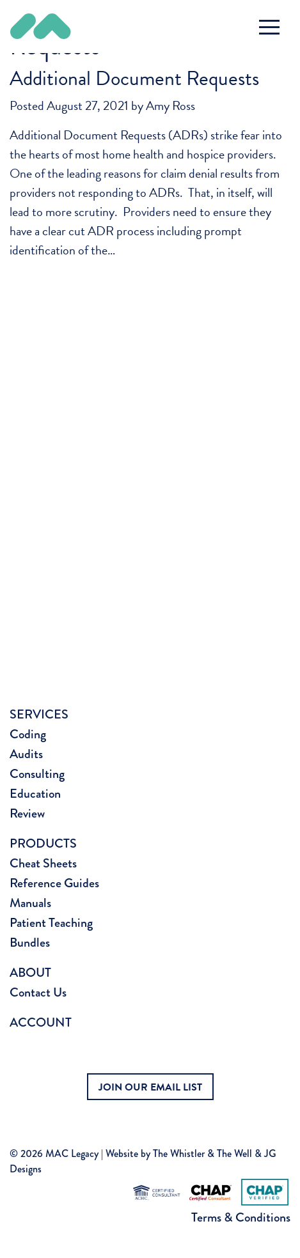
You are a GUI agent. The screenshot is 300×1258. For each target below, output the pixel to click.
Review (27, 813)
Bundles (30, 942)
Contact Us (38, 992)
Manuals (30, 903)
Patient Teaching (51, 922)
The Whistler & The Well (202, 1153)
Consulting (37, 774)
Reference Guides (54, 883)
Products (43, 843)
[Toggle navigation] (269, 27)
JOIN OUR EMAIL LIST (150, 1087)
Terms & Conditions (240, 1217)
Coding (28, 734)
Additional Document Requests (134, 78)
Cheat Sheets (43, 863)
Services (39, 714)
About (30, 972)
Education (35, 793)
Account (41, 1022)
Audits (26, 754)
